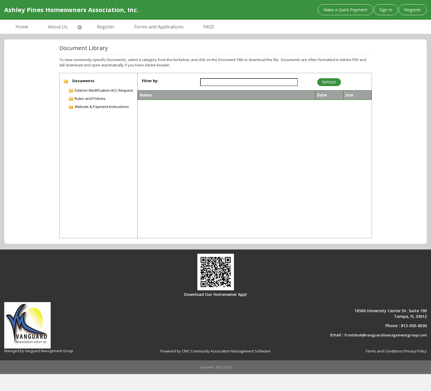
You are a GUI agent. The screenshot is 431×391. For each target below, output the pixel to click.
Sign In (385, 9)
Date (322, 95)
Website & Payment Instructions (102, 106)
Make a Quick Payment (345, 9)
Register (412, 9)
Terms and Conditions (384, 351)
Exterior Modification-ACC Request (104, 90)
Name (146, 95)
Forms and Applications (159, 27)
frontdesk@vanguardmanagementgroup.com (386, 335)
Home (21, 27)
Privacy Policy (415, 351)
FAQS (208, 27)
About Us (58, 27)
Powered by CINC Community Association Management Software (215, 351)
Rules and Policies (90, 98)
